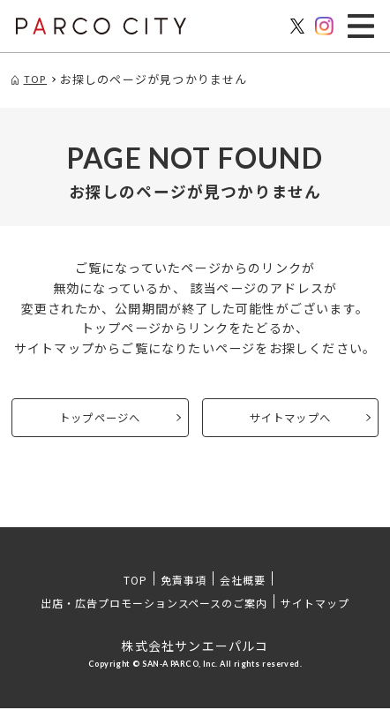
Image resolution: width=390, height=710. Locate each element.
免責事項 (183, 581)
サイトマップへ (290, 418)
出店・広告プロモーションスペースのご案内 (154, 604)
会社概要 (243, 581)
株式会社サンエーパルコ (194, 647)
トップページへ (99, 418)
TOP (135, 581)
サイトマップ (315, 604)
